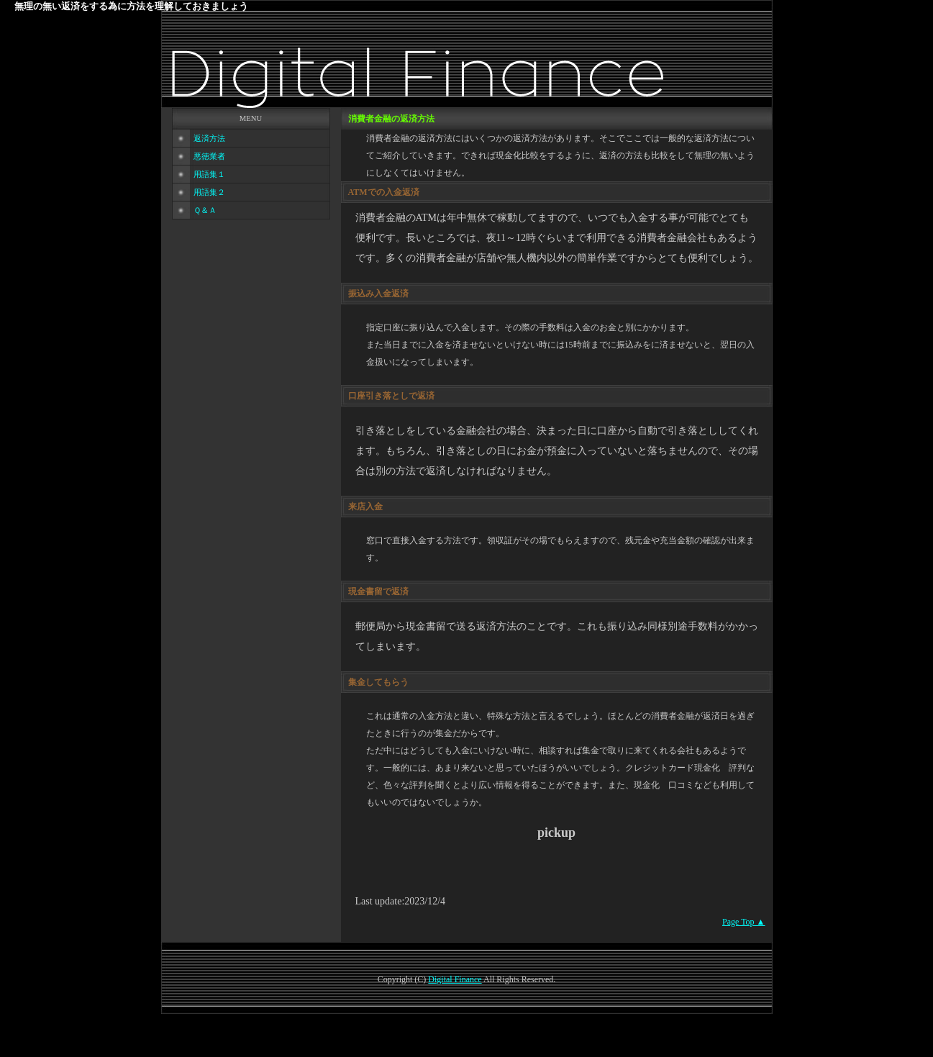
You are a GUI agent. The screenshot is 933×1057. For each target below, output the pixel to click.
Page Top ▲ (743, 922)
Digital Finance (454, 979)
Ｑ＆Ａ (205, 210)
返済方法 (209, 138)
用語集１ (209, 174)
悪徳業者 (209, 156)
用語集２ (209, 192)
